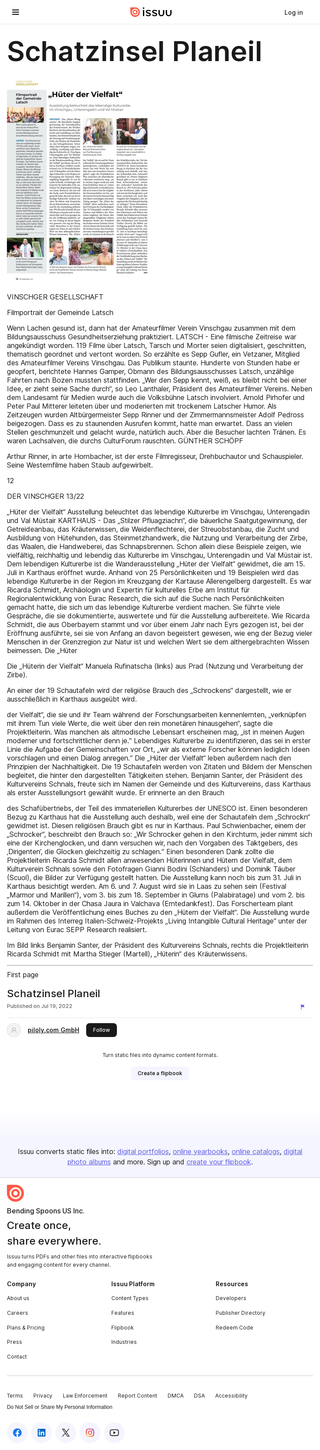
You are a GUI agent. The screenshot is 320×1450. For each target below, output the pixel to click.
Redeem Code (234, 1327)
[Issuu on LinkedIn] (41, 1432)
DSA (199, 1395)
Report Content (137, 1395)
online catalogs (256, 1151)
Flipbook (122, 1327)
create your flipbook (219, 1161)
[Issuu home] (151, 12)
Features (122, 1313)
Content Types (130, 1298)
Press (14, 1342)
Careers (17, 1313)
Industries (124, 1342)
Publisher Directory (240, 1313)
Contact (17, 1356)
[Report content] (304, 1007)
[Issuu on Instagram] (90, 1432)
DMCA (176, 1395)
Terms (15, 1395)
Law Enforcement (85, 1395)
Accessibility (231, 1395)
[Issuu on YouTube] (114, 1432)
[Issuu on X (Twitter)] (65, 1432)
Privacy (42, 1395)
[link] (294, 12)
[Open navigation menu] (15, 12)
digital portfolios (143, 1151)
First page (23, 974)
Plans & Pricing (26, 1327)
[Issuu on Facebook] (17, 1432)
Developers (231, 1298)
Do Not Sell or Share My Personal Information (59, 1407)
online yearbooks (200, 1151)
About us (18, 1298)
